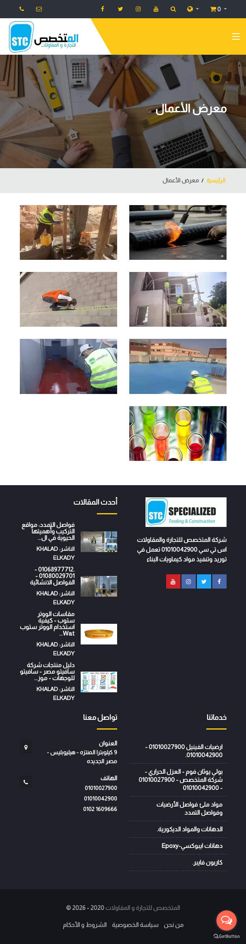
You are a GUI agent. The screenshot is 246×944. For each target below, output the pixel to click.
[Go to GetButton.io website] (227, 935)
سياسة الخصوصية (135, 924)
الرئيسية (215, 180)
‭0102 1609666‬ (100, 809)
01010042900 (100, 798)
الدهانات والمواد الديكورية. (189, 829)
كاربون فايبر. (207, 862)
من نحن (174, 924)
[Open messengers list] (226, 920)
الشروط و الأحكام (85, 924)
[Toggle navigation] (236, 38)
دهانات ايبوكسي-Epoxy (191, 845)
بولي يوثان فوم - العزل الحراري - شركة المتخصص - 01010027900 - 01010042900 (180, 779)
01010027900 (101, 788)
